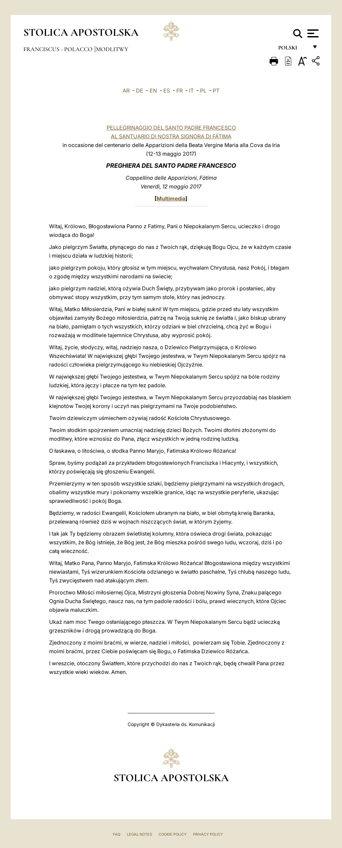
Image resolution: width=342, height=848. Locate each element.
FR (179, 90)
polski (293, 49)
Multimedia (171, 198)
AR (126, 90)
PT (216, 90)
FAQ (116, 834)
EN (153, 90)
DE (139, 90)
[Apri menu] (312, 33)
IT (191, 90)
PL (203, 90)
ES (166, 90)
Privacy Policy (208, 834)
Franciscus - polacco (58, 49)
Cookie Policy (172, 834)
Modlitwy (112, 49)
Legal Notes (139, 834)
